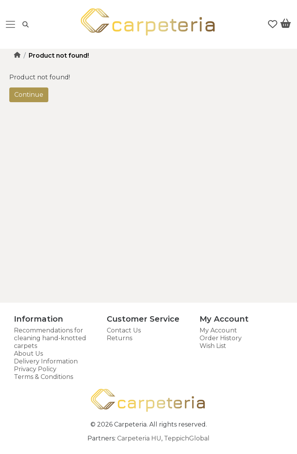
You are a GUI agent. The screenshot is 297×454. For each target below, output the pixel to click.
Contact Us (124, 330)
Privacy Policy (35, 369)
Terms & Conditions (43, 376)
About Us (28, 353)
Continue (28, 94)
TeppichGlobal (187, 438)
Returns (119, 338)
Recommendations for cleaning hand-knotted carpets (50, 338)
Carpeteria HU (139, 438)
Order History (221, 338)
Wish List (213, 345)
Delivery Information (46, 361)
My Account (218, 330)
